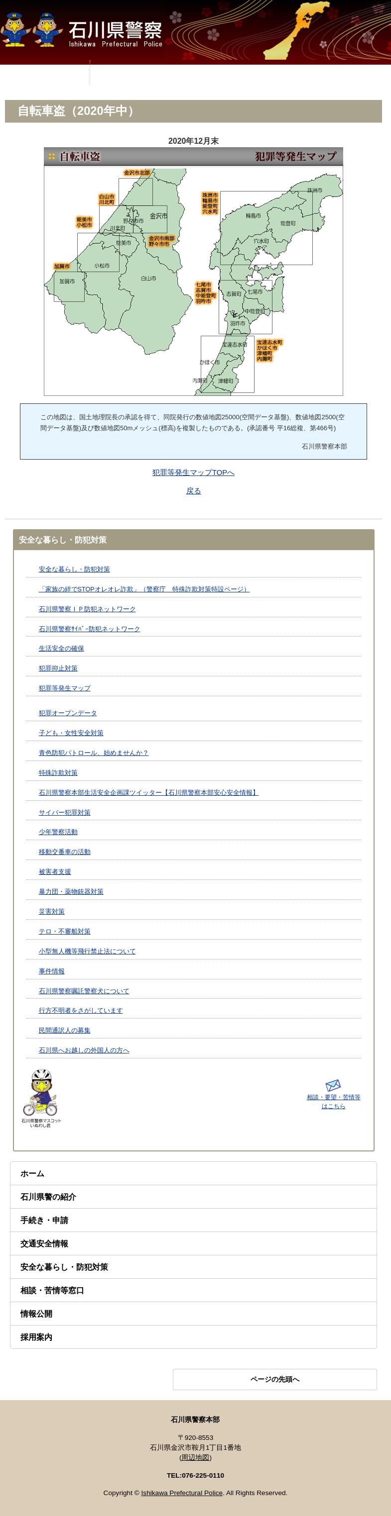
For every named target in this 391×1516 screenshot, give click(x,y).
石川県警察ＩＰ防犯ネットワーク (87, 609)
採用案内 (36, 1337)
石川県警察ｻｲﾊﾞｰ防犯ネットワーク (89, 629)
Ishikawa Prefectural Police (182, 1493)
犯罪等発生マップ (65, 688)
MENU (45, 72)
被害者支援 (55, 871)
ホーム (32, 1173)
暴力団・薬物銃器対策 (71, 891)
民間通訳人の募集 (65, 1030)
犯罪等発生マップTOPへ (193, 472)
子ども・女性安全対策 (71, 733)
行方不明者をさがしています (81, 1010)
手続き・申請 (44, 1220)
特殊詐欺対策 (58, 772)
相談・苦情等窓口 (52, 1290)
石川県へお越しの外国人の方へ (84, 1050)
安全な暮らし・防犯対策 (74, 569)
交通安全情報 (44, 1243)
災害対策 (52, 911)
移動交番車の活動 (65, 852)
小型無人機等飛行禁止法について (87, 951)
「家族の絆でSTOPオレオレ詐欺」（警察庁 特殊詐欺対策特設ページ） (144, 589)
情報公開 (36, 1314)
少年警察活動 (58, 832)
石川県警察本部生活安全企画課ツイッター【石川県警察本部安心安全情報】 (149, 792)
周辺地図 (195, 1457)
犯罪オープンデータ (68, 713)
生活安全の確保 (61, 648)
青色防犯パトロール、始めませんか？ (94, 753)
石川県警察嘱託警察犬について (84, 991)
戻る (193, 491)
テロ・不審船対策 (65, 931)
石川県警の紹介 (48, 1197)
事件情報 (52, 971)
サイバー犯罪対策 (65, 812)
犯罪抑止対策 (58, 668)
